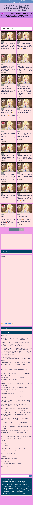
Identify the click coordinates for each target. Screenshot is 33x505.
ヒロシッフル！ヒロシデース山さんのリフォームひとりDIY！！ (14, 448)
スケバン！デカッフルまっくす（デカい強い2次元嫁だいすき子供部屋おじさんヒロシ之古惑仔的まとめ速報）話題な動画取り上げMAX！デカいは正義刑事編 (16, 414)
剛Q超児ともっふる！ (5, 456)
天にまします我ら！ (5, 445)
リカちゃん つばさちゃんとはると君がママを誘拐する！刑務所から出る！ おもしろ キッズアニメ (24, 157)
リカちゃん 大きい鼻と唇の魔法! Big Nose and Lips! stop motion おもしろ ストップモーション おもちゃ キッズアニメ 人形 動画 (8, 136)
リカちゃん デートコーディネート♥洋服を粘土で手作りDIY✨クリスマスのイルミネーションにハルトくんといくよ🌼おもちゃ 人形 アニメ (8, 114)
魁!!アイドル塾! (4, 466)
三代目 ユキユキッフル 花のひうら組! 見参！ (11, 463)
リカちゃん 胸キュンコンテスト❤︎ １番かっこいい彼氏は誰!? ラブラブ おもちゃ (24, 176)
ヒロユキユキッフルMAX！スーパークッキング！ (11, 450)
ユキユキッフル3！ (5, 440)
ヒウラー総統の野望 (5, 461)
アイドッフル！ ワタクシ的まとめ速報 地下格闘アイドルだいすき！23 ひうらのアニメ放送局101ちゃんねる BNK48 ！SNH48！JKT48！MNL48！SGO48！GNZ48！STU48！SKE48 (16, 344)
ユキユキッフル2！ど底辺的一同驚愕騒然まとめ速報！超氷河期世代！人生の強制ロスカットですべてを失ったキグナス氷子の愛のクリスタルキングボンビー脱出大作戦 (16, 432)
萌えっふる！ (4, 443)
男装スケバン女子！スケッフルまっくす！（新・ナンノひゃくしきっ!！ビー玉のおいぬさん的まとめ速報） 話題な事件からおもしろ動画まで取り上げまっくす (16, 383)
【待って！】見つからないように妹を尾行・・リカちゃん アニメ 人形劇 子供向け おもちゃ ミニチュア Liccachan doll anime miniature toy (8, 90)
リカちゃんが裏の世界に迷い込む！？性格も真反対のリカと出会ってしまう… (8, 157)
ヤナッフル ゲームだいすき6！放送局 (9, 458)
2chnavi (3, 256)
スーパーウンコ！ (5, 366)
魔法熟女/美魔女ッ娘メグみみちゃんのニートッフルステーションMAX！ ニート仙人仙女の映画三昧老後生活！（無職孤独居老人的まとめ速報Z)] (16, 359)
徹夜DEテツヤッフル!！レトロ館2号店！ (9, 453)
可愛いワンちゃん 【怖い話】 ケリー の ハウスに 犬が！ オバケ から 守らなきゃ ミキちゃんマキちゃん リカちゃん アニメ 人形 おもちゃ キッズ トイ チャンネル (8, 46)
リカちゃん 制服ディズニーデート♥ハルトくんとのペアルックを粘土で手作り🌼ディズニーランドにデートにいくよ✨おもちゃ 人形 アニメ (24, 219)
